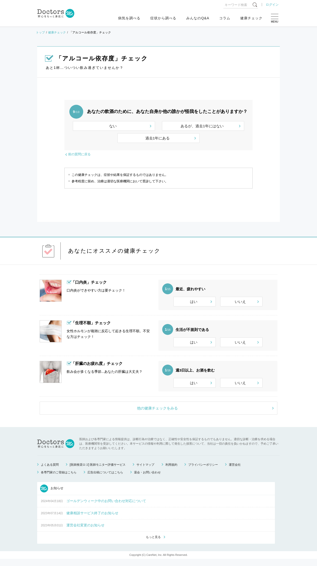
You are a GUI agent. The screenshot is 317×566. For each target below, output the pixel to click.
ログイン (272, 4)
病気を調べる (129, 18)
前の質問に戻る (79, 154)
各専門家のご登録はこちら (59, 479)
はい (193, 301)
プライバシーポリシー (203, 471)
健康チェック (251, 18)
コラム (224, 18)
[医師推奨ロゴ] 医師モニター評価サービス (98, 471)
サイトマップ (145, 471)
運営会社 (235, 471)
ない (113, 126)
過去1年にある (157, 138)
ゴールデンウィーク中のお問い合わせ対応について (106, 508)
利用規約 (171, 471)
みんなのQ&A (197, 18)
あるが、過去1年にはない (202, 126)
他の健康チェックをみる (157, 415)
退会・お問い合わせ (147, 479)
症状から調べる (163, 18)
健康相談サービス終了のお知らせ (92, 520)
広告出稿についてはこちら (105, 479)
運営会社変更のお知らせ (85, 532)
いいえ (240, 301)
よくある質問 (50, 471)
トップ (40, 32)
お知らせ (51, 495)
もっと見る (153, 544)
